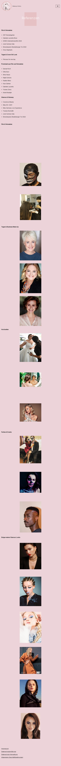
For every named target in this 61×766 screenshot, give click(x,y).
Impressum (5, 756)
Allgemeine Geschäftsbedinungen (12, 764)
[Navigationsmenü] (58, 6)
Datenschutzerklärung (8, 759)
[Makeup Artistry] (11, 6)
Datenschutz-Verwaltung (9, 761)
